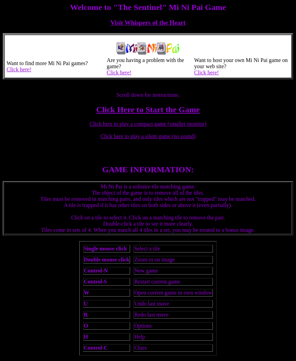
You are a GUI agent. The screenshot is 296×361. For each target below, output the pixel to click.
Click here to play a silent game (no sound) (147, 136)
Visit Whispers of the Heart (148, 22)
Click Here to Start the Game (148, 109)
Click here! (19, 69)
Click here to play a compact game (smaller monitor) (148, 124)
